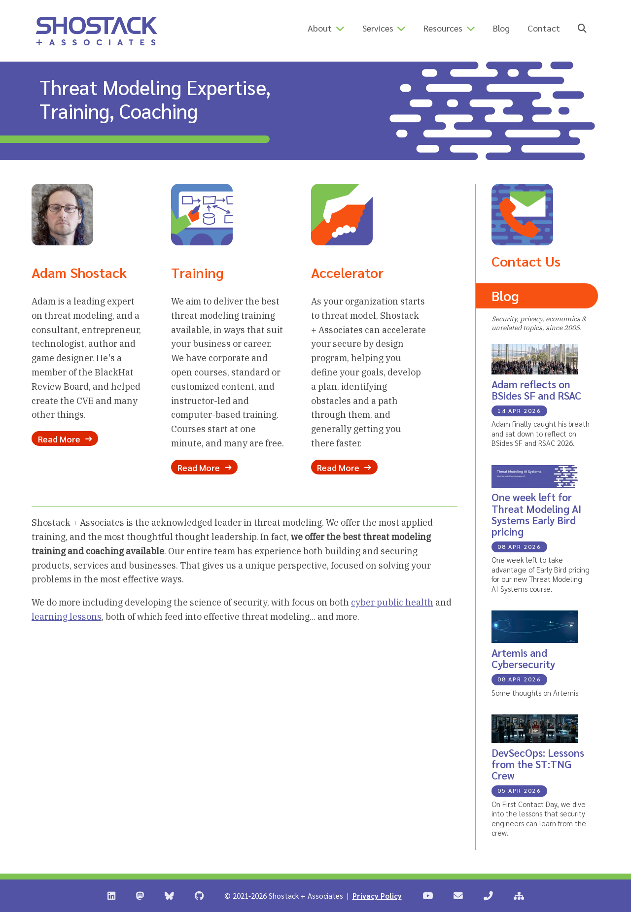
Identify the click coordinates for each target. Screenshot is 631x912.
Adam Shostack (79, 272)
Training (197, 272)
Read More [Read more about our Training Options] (204, 467)
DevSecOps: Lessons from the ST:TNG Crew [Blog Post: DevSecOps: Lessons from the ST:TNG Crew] (537, 764)
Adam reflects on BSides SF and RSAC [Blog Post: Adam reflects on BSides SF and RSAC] (536, 389)
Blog (501, 28)
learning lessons (67, 616)
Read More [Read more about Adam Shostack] (65, 438)
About (320, 28)
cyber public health (392, 602)
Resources (442, 28)
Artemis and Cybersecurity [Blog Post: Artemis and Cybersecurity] (523, 658)
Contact (543, 28)
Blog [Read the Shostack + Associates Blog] (505, 295)
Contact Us (526, 261)
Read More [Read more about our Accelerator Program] (344, 467)
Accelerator (347, 272)
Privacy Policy (377, 895)
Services (377, 28)
